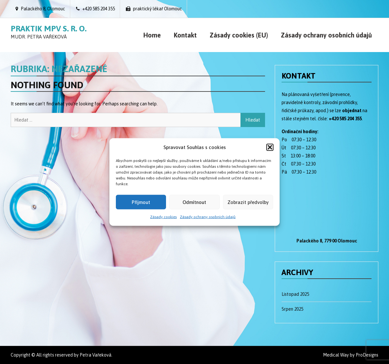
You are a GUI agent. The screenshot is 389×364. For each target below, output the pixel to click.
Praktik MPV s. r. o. (48, 28)
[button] (270, 147)
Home (152, 35)
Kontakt (185, 35)
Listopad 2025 (295, 294)
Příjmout (141, 202)
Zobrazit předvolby (248, 202)
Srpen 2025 (292, 309)
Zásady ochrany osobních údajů (208, 217)
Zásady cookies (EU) (239, 35)
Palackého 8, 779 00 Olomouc (326, 240)
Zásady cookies (163, 217)
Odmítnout (194, 202)
